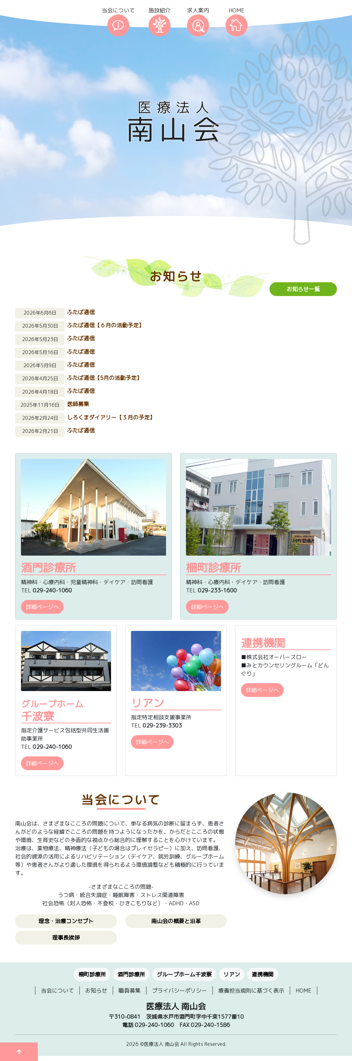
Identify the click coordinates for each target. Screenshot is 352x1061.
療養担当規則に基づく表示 (251, 990)
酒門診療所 (131, 974)
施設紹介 (159, 10)
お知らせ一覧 (303, 289)
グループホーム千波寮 (184, 974)
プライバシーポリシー (179, 990)
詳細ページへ (42, 607)
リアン (231, 974)
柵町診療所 (92, 974)
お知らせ (96, 990)
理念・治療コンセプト (66, 921)
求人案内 (198, 10)
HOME (236, 10)
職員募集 (130, 990)
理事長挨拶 (66, 937)
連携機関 (263, 974)
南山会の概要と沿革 (176, 921)
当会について (118, 10)
